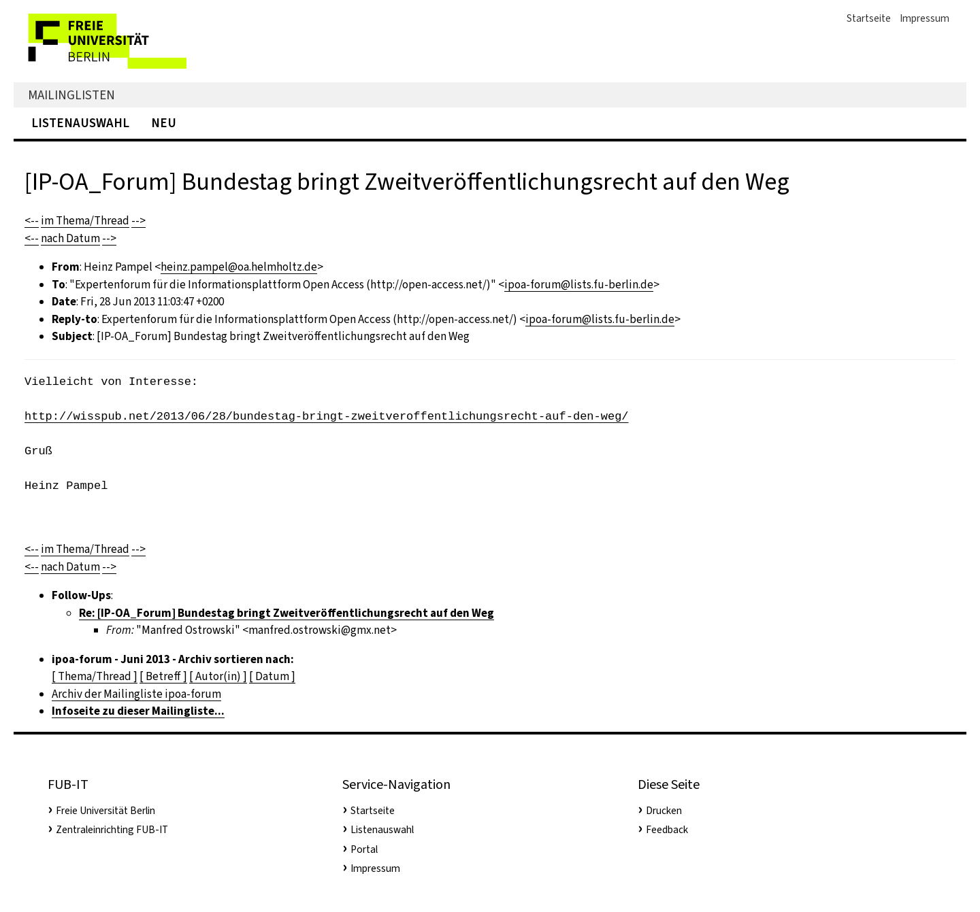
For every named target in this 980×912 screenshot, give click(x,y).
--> (138, 221)
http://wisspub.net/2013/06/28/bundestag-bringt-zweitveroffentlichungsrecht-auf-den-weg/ (326, 416)
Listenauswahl (80, 122)
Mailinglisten (71, 94)
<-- (31, 221)
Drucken (664, 810)
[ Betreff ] (163, 676)
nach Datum (70, 238)
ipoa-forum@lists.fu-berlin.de (578, 284)
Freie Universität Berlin (105, 810)
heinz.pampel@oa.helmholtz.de (239, 267)
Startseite (869, 18)
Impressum (924, 18)
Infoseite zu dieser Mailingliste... (138, 711)
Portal (364, 849)
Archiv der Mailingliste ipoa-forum (136, 694)
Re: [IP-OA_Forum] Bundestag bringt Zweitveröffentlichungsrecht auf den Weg (286, 613)
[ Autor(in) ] (218, 676)
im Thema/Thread (85, 221)
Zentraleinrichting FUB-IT (112, 830)
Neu (163, 122)
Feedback (667, 830)
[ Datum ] (272, 676)
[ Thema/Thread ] (94, 676)
